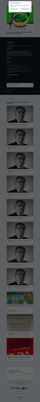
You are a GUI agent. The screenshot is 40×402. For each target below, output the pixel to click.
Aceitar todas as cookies (14, 8)
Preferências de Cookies (25, 8)
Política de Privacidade (20, 11)
